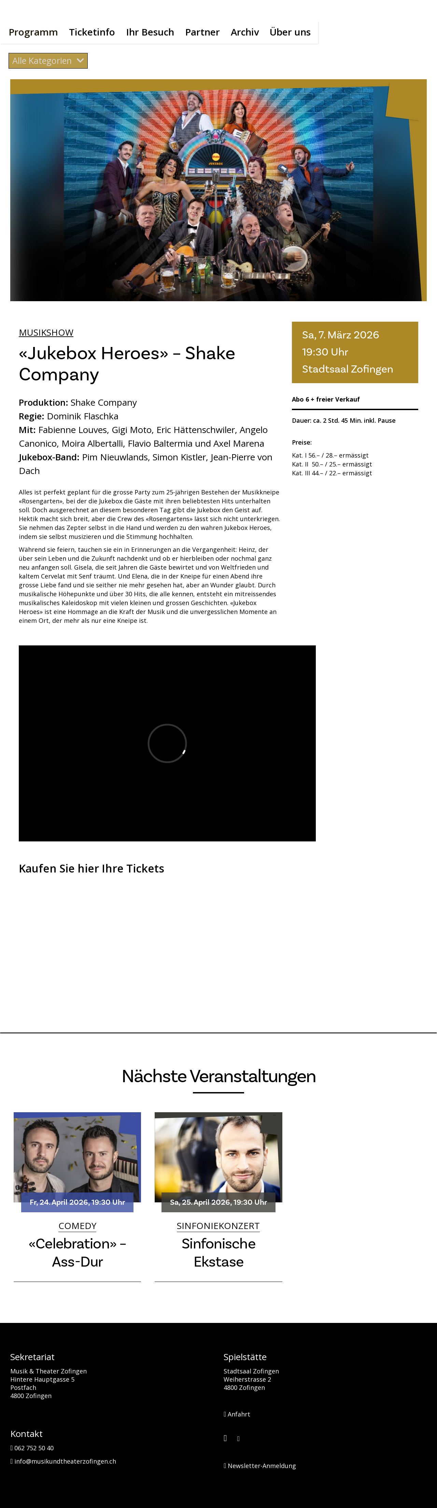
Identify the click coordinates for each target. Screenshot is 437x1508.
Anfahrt (237, 1413)
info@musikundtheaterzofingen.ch (63, 1460)
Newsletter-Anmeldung (260, 1465)
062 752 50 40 (32, 1447)
